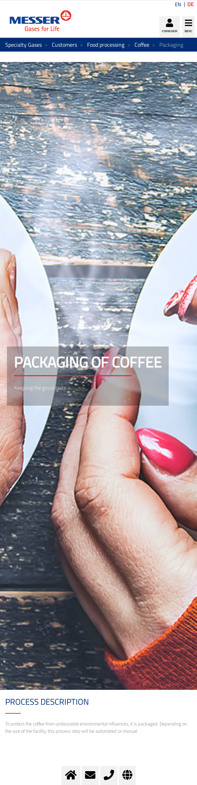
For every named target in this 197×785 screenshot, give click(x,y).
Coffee (141, 44)
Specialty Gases (23, 44)
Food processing (105, 44)
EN (178, 4)
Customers (64, 44)
